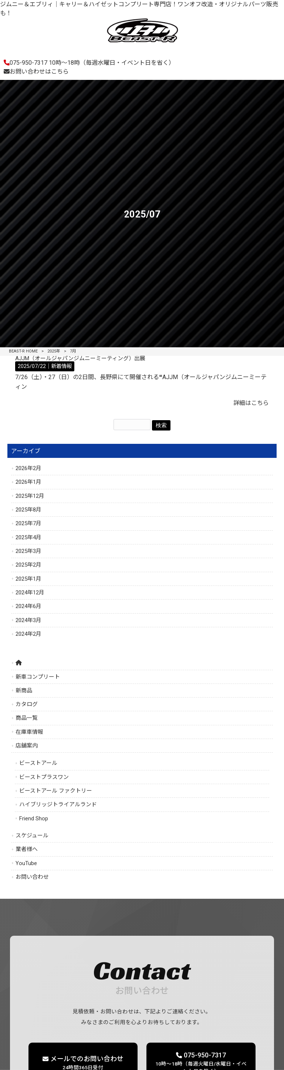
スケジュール (32, 835)
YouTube (26, 863)
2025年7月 (28, 523)
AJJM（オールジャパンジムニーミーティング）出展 (80, 358)
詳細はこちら (251, 402)
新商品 (24, 690)
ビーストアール (38, 763)
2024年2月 (28, 634)
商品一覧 (27, 718)
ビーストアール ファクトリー (55, 790)
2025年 (53, 351)
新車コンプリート (38, 677)
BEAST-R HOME (23, 351)
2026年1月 (28, 482)
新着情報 (61, 366)
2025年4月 (28, 537)
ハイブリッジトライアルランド (58, 804)
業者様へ (27, 849)
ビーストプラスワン (44, 777)
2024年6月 (28, 606)
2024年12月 (30, 592)
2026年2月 (28, 468)
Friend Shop (33, 818)
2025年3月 (28, 551)
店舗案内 (27, 745)
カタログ (27, 704)
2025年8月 (28, 509)
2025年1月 (28, 578)
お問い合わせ (32, 877)
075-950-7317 (89, 62)
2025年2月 (28, 564)
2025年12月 (30, 496)
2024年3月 (28, 620)
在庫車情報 (29, 732)
